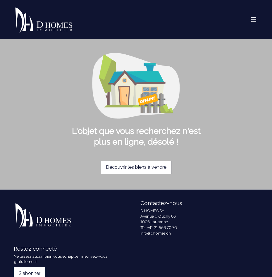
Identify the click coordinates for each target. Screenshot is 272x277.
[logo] (44, 19)
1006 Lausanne (154, 221)
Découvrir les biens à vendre (136, 167)
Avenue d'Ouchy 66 (158, 216)
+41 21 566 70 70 (162, 227)
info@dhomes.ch (155, 233)
